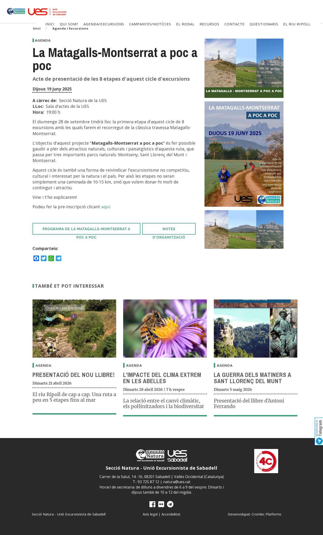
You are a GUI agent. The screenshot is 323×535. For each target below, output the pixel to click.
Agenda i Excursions (70, 28)
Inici (37, 28)
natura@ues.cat (176, 481)
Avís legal (150, 514)
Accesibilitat (171, 514)
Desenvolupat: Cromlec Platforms (254, 514)
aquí (105, 206)
